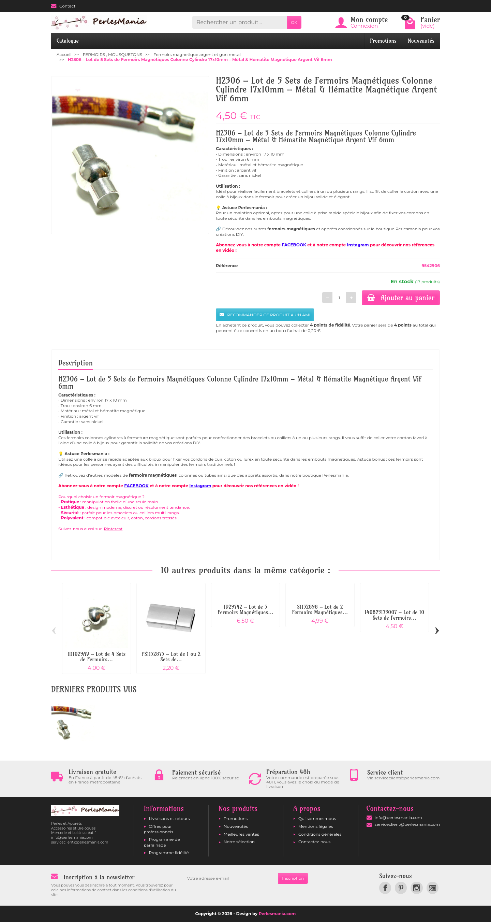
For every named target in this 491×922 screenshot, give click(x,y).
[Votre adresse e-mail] (230, 878)
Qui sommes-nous (317, 818)
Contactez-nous (314, 841)
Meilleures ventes (241, 834)
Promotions (383, 41)
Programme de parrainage (162, 842)
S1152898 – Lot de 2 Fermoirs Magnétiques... (320, 610)
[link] (385, 888)
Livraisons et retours (169, 818)
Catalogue (68, 41)
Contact (63, 6)
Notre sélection (239, 841)
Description (75, 362)
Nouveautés (421, 41)
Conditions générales (319, 834)
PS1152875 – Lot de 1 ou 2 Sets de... (171, 657)
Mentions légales (315, 826)
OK (294, 22)
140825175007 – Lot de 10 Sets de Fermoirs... (394, 615)
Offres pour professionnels (159, 829)
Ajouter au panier (400, 297)
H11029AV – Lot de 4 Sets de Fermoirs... (96, 657)
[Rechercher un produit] (239, 22)
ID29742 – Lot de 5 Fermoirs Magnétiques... (245, 610)
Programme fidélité (169, 852)
